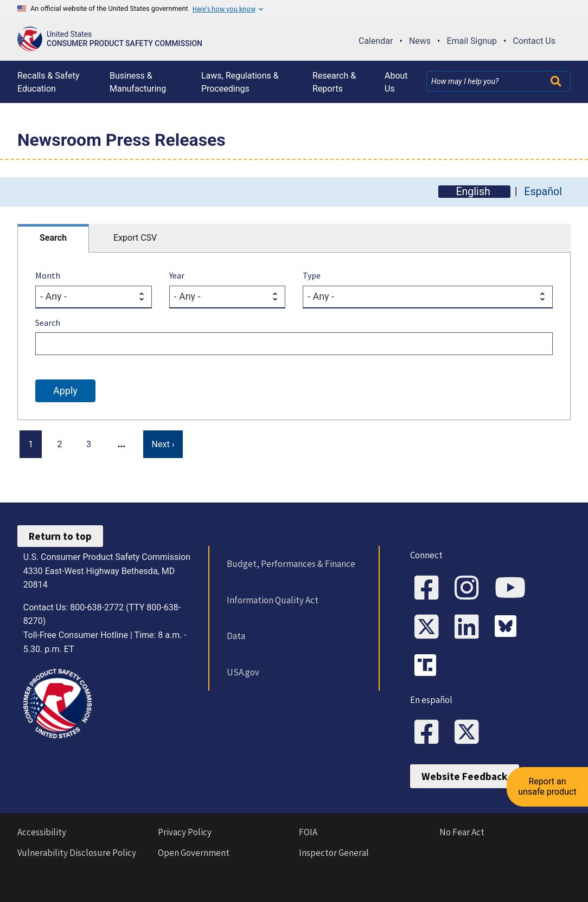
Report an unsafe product (547, 786)
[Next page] (163, 444)
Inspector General (334, 853)
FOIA (308, 832)
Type (312, 275)
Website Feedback (464, 776)
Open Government (193, 853)
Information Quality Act (272, 600)
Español (543, 191)
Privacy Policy (185, 832)
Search (53, 238)
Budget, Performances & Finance (291, 564)
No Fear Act (461, 832)
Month (47, 275)
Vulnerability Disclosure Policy (76, 853)
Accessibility (41, 832)
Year (176, 275)
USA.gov (243, 672)
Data (236, 636)
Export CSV (135, 238)
